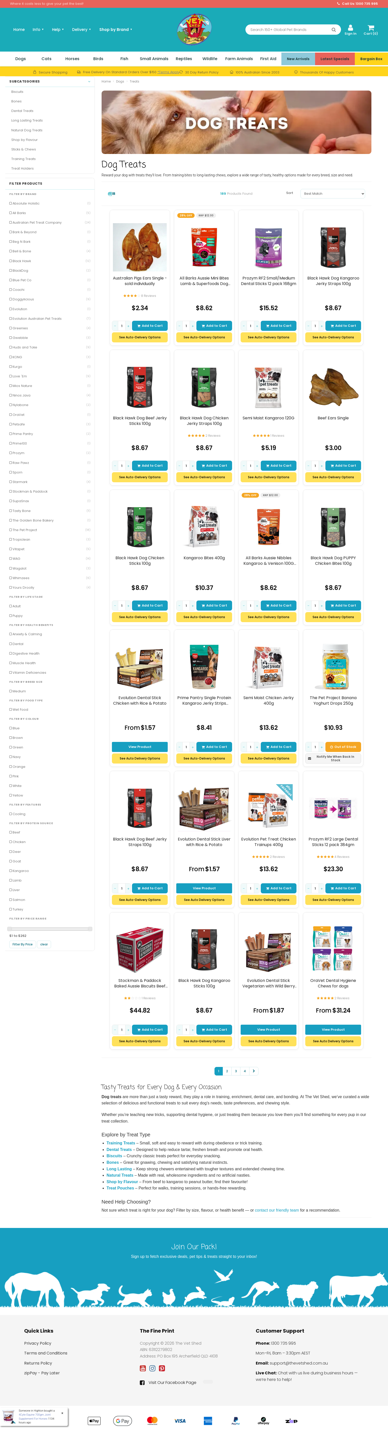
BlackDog (52, 270)
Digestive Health (26, 653)
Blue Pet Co (52, 280)
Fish (124, 59)
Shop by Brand (116, 29)
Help (58, 29)
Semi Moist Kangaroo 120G (269, 418)
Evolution (52, 309)
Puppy (18, 615)
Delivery (81, 29)
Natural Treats (120, 1175)
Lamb (17, 880)
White (17, 785)
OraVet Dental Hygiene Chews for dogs (333, 983)
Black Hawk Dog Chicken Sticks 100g (139, 560)
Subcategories (50, 81)
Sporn (52, 472)
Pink (16, 776)
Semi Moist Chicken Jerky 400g (269, 700)
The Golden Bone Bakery (52, 520)
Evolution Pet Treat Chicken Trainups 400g (268, 841)
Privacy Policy (37, 1343)
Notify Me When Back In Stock (331, 758)
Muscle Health (24, 663)
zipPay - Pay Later (42, 1373)
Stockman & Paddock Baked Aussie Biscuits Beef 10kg (139, 983)
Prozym (52, 453)
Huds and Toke (52, 347)
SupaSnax (52, 501)
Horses (72, 59)
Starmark (52, 482)
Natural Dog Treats (25, 130)
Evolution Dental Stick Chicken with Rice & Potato (139, 700)
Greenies (52, 328)
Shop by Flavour (23, 139)
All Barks (52, 213)
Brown (18, 737)
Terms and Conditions (45, 1353)
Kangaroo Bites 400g (204, 558)
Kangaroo (21, 870)
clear (44, 944)
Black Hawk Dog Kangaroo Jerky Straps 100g (333, 280)
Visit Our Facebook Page (168, 1382)
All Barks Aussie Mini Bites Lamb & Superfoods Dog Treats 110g (204, 280)
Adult (17, 606)
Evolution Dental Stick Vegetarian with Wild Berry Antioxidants (268, 983)
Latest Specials (335, 58)
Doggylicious (52, 299)
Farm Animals (239, 59)
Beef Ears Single (333, 418)
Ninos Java (52, 395)
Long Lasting (119, 1169)
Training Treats (22, 158)
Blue (16, 728)
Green (18, 747)
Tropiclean (52, 539)
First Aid (268, 59)
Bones (15, 101)
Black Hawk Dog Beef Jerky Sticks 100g (140, 420)
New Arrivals (298, 58)
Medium (19, 691)
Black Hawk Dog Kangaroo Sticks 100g (204, 983)
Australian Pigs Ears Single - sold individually (140, 280)
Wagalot (52, 568)
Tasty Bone (52, 510)
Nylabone (52, 405)
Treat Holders (21, 168)
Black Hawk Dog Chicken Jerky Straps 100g (204, 420)
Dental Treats (21, 110)
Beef (16, 832)
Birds (98, 59)
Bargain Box (371, 58)
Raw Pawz (52, 462)
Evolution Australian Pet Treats (52, 318)
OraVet (52, 414)
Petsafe (52, 424)
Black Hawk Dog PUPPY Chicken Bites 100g (333, 560)
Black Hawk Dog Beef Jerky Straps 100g (140, 841)
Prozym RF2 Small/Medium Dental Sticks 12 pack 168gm (268, 280)
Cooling (19, 814)
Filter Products (25, 183)
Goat (17, 861)
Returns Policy (38, 1363)
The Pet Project (52, 530)
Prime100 (52, 443)
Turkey (18, 909)
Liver (16, 890)
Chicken (19, 842)
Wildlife (209, 59)
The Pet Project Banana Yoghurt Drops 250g (333, 700)
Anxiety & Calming (27, 634)
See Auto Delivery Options (139, 758)
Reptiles (184, 59)
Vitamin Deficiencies (29, 672)
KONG (52, 357)
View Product (139, 746)
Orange (19, 766)
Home (19, 29)
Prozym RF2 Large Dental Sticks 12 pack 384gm (333, 841)
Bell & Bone (52, 251)
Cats (46, 59)
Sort (289, 192)
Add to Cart (149, 325)
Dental (18, 644)
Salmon (19, 899)
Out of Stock (343, 746)
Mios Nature (52, 385)
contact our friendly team (277, 1210)
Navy (17, 756)
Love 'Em (52, 376)
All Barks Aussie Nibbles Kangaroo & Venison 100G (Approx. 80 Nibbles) (268, 560)
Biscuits (16, 91)
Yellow (18, 795)
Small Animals (154, 59)
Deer (17, 851)
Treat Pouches (120, 1188)
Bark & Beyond (52, 232)
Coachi (52, 289)
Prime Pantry (52, 433)
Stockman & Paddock (52, 491)
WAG (52, 558)
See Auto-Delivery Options (139, 337)
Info (38, 29)
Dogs (20, 59)
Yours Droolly (52, 587)
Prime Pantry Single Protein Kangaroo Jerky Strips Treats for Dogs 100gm (204, 700)
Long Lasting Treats (26, 120)
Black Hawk (52, 261)
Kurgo (52, 366)
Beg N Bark (52, 241)
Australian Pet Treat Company (52, 222)
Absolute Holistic (52, 203)
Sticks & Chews (22, 149)
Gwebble (52, 337)
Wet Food (20, 709)
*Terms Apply (168, 72)
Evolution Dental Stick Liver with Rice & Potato (204, 841)
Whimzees (52, 578)
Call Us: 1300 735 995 (357, 4)
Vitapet (52, 549)
